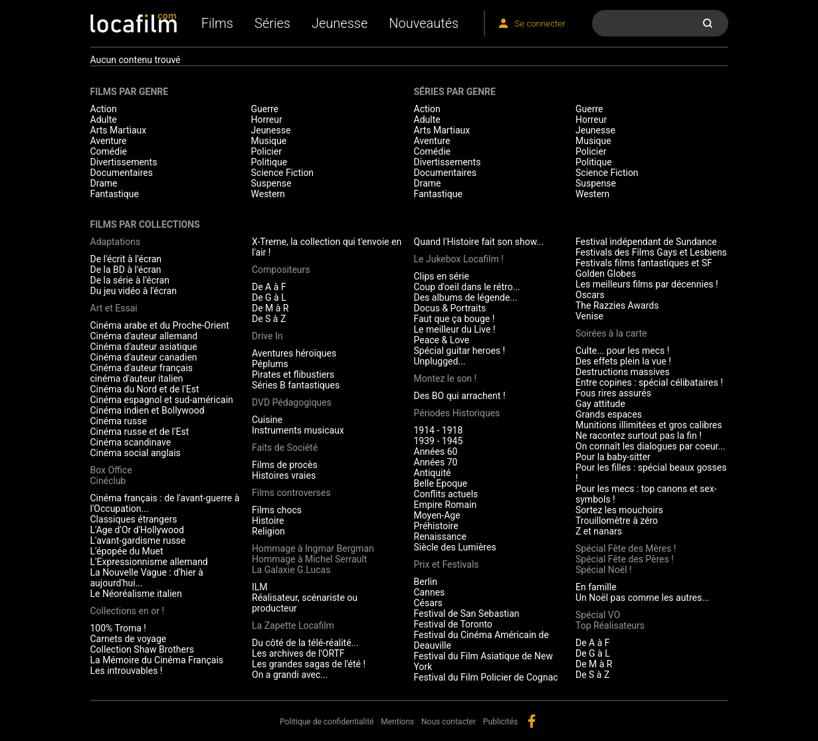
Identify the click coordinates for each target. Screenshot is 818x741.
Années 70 (436, 462)
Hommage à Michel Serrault (309, 559)
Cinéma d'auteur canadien (143, 357)
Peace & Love (442, 340)
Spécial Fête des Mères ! (625, 548)
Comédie (109, 151)
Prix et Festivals (446, 564)
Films (217, 23)
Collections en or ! (127, 611)
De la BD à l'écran (125, 269)
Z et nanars (598, 531)
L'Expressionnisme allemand (149, 561)
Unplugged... (440, 361)
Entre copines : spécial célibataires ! (649, 382)
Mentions (397, 721)
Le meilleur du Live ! (455, 329)
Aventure (108, 140)
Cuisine (267, 419)
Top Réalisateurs (610, 625)
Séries (272, 23)
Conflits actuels (446, 494)
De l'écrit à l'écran (126, 259)
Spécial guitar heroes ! (460, 350)
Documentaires (121, 172)
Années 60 (436, 451)
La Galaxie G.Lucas (291, 569)
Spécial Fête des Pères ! (624, 559)
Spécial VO (597, 615)
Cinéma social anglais (135, 453)
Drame (104, 183)
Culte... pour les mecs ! (622, 350)
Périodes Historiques (457, 413)
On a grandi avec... (290, 674)
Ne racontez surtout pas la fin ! (638, 435)
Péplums (270, 364)
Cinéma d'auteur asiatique (143, 346)
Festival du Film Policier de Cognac (486, 677)
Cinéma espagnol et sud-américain (161, 399)
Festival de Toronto (453, 624)
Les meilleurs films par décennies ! (646, 284)
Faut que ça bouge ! (454, 318)
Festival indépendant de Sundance (646, 241)
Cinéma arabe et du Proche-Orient (159, 325)
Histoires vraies (284, 475)
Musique (269, 140)
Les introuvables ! (126, 670)
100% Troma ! (118, 628)
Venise (589, 316)
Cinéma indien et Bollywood (147, 410)
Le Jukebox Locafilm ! (459, 259)
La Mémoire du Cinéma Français (157, 660)
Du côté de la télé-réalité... (305, 642)
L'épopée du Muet (126, 551)
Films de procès (285, 464)
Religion (268, 531)
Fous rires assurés (613, 393)
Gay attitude (600, 403)
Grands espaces (608, 414)
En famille (596, 587)
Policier (266, 151)
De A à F (269, 287)
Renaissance (440, 536)
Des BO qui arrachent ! (460, 395)
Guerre (264, 109)
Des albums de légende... (466, 297)
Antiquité (432, 472)
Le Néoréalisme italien (136, 593)
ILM (260, 587)
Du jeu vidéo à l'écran (133, 291)
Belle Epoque (441, 483)
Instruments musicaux (298, 430)
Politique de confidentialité (327, 721)
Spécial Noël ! (603, 569)
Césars (428, 603)
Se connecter (539, 24)
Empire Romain (445, 504)
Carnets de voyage (128, 638)
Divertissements (123, 162)
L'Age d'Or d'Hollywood (137, 530)
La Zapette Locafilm (293, 625)
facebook (531, 721)
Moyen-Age (437, 515)
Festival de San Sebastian (467, 613)
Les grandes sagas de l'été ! (308, 664)
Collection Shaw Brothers (142, 649)
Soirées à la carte (611, 333)
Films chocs (277, 510)
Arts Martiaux (118, 130)
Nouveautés (424, 23)
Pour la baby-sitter (613, 457)
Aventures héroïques (294, 353)
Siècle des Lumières (455, 547)
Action (103, 109)
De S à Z (269, 318)
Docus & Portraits (450, 308)
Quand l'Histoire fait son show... (479, 241)
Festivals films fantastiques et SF (643, 263)
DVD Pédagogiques (292, 402)
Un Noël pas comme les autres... (642, 597)
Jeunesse (339, 23)
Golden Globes (605, 273)
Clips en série (441, 276)
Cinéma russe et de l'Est (139, 431)
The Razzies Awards (617, 305)
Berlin (425, 581)
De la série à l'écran (129, 280)
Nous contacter (448, 721)
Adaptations (115, 241)
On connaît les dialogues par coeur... (650, 446)
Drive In (267, 336)
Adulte (103, 119)
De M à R (270, 308)
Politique (269, 162)
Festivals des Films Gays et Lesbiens (651, 252)
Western (268, 194)
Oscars (590, 294)
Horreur (266, 119)
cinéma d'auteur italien (136, 378)
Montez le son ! (445, 378)
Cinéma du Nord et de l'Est (144, 389)
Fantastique (114, 194)
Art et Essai (114, 308)
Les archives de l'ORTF (298, 653)
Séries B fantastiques (296, 385)
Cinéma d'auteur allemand (144, 336)
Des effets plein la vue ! (623, 361)
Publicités (500, 721)
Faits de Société (285, 447)
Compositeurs (281, 269)
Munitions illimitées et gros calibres (648, 425)
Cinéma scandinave (130, 442)
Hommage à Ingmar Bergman (313, 548)
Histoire (268, 520)
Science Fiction (282, 172)
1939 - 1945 (438, 441)
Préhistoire (436, 526)
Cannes (429, 592)
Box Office (111, 470)
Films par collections (145, 224)
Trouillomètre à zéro (616, 520)
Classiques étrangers (133, 519)
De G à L (269, 297)
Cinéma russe (118, 421)
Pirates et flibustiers (293, 374)
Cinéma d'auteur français (141, 368)
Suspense (271, 183)
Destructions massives (622, 372)
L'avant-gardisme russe (138, 540)
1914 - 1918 (438, 430)
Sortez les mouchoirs (619, 510)
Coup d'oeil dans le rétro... (467, 287)
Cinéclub (108, 480)
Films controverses (291, 492)
